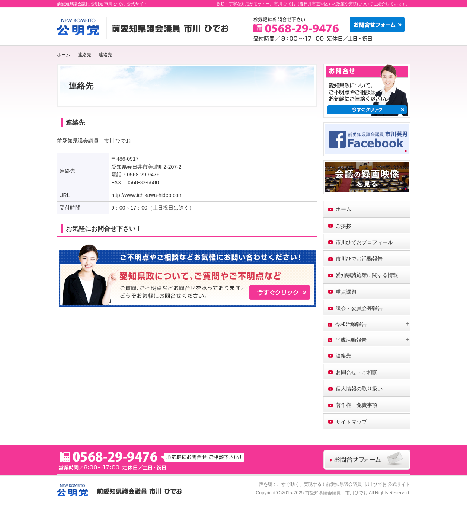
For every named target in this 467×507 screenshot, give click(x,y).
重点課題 (346, 292)
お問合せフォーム (379, 24)
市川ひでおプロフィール (364, 242)
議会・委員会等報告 (359, 308)
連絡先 (343, 355)
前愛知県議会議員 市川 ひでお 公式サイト (368, 484)
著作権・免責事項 (356, 405)
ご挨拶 (343, 226)
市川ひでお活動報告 (359, 259)
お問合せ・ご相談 (356, 372)
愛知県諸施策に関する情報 (367, 275)
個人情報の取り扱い (359, 389)
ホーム (343, 209)
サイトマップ (351, 422)
